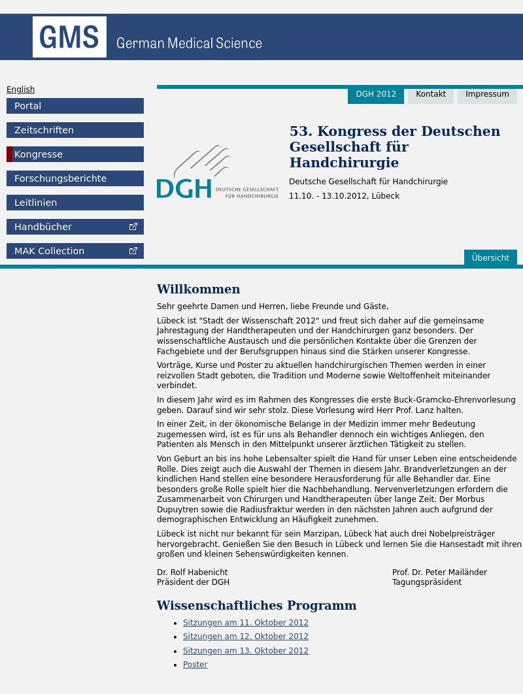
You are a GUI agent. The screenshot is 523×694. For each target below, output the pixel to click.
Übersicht (490, 258)
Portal (27, 106)
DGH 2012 (376, 94)
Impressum (487, 94)
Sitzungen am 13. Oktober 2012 (246, 650)
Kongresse (38, 154)
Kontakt (431, 94)
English (21, 89)
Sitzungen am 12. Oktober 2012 (246, 636)
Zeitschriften (44, 130)
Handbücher (43, 227)
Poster (195, 664)
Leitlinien (35, 202)
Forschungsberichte (60, 178)
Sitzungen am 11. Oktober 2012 (246, 622)
